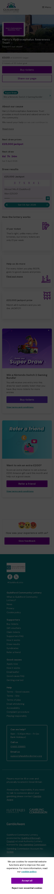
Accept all (27, 880)
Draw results (13, 644)
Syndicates (12, 648)
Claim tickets (13, 632)
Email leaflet (13, 672)
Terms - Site (13, 695)
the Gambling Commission (32, 844)
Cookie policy (14, 612)
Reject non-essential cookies (27, 888)
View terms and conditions (20, 407)
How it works (13, 640)
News (9, 604)
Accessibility (13, 707)
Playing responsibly (17, 715)
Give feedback (27, 540)
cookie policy (29, 871)
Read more (8, 128)
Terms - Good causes (18, 691)
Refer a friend (27, 484)
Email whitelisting (15, 703)
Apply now (12, 663)
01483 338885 (18, 746)
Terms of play (14, 699)
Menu (46, 7)
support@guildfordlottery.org (26, 755)
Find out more (14, 276)
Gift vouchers (14, 628)
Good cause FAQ (15, 676)
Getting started (15, 680)
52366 (10, 852)
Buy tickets (27, 70)
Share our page (27, 78)
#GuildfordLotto (15, 582)
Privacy (10, 608)
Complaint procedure (18, 711)
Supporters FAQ (15, 636)
